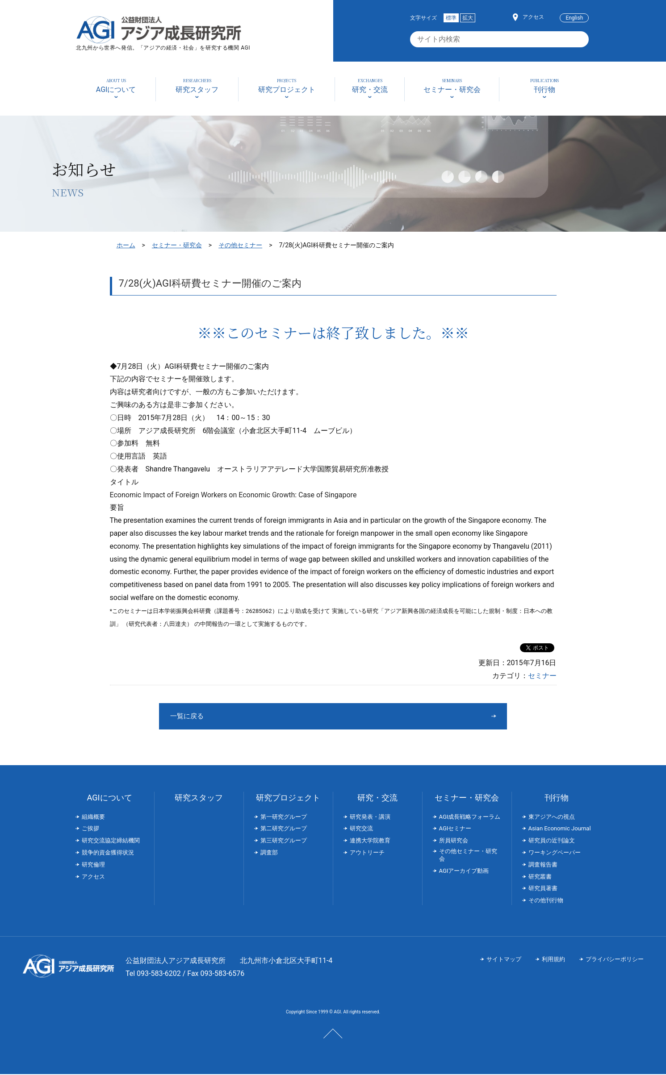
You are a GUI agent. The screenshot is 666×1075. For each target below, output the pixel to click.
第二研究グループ (283, 829)
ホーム (126, 245)
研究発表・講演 (370, 817)
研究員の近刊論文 (551, 841)
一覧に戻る (300, 716)
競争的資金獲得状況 (108, 853)
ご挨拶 (90, 829)
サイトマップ (503, 960)
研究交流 (361, 829)
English (574, 18)
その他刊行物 (545, 901)
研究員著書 (542, 889)
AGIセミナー (455, 829)
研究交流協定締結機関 (111, 841)
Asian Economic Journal (559, 829)
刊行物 (557, 798)
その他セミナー (240, 245)
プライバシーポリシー (615, 960)
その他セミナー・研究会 (468, 856)
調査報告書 (542, 865)
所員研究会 (453, 841)
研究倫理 (93, 865)
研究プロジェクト (288, 798)
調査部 (269, 853)
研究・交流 (377, 798)
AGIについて (109, 798)
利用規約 (553, 960)
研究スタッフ (199, 798)
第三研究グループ (283, 841)
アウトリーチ (367, 853)
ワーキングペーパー (554, 853)
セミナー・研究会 (177, 245)
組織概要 (93, 817)
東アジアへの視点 (551, 817)
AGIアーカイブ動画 (464, 871)
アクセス (533, 17)
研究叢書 (540, 877)
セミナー (542, 675)
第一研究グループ (283, 817)
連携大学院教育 (370, 841)
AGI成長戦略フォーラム (470, 817)
